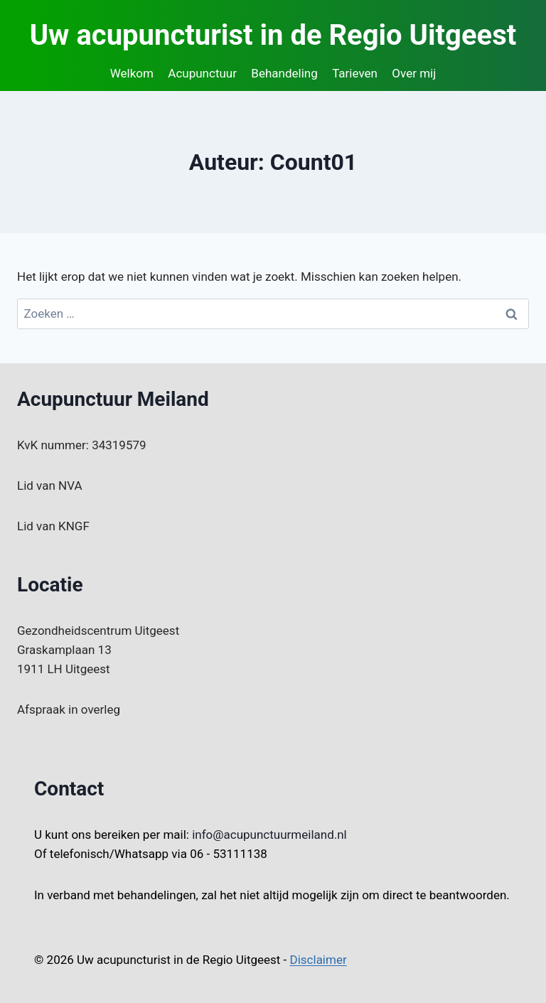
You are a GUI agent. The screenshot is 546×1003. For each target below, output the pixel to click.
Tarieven (355, 73)
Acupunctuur (202, 73)
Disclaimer (318, 960)
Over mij (414, 73)
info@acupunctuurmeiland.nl (269, 834)
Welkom (132, 73)
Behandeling (284, 73)
